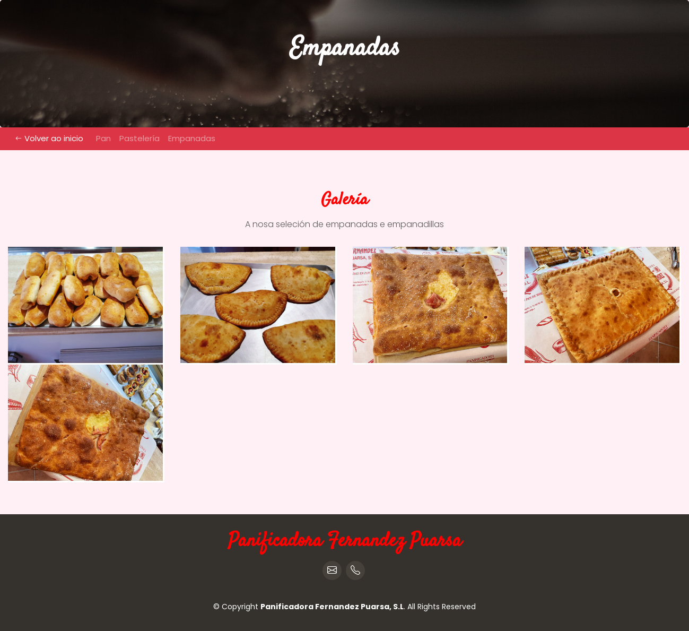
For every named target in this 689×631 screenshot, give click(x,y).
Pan (103, 138)
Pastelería (139, 138)
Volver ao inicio (49, 138)
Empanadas (191, 138)
